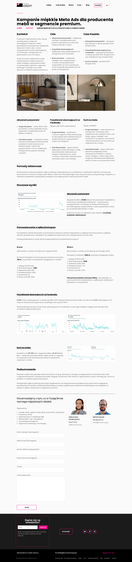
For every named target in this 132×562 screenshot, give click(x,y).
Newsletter (107, 558)
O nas (79, 5)
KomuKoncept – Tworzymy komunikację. (66, 558)
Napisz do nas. (109, 553)
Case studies (60, 5)
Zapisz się (43, 527)
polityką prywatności (31, 532)
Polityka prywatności (93, 558)
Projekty (114, 558)
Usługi (48, 5)
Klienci (71, 5)
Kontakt (98, 5)
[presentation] (31, 541)
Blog (87, 5)
